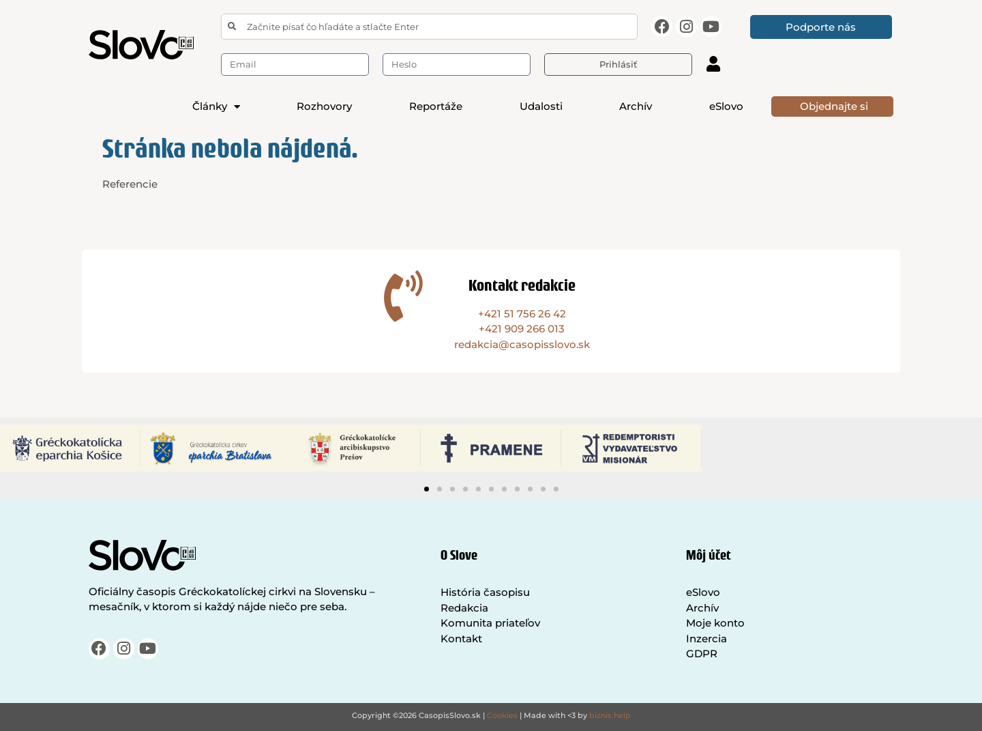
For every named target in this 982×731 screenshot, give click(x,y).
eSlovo (726, 106)
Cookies (502, 715)
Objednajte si (834, 106)
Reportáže (435, 106)
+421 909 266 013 (522, 328)
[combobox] (429, 27)
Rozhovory (324, 106)
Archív (635, 106)
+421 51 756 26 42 (522, 313)
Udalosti (541, 106)
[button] (426, 489)
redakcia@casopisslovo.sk (522, 344)
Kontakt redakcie (522, 285)
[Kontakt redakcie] (403, 295)
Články (216, 106)
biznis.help (610, 715)
